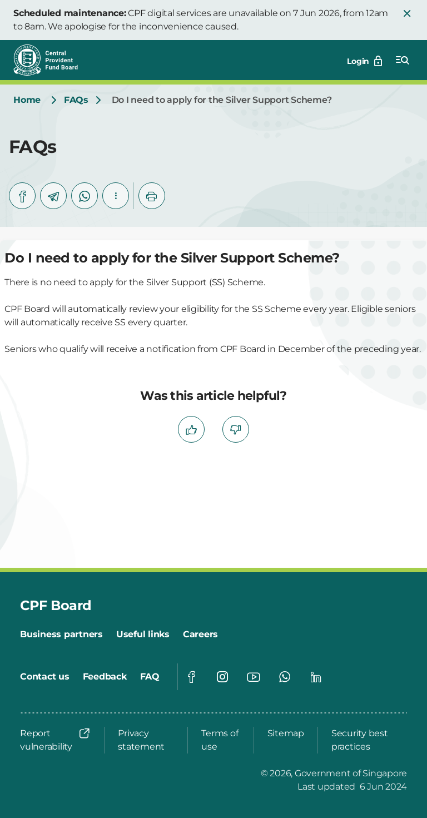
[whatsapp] (84, 195)
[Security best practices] (365, 740)
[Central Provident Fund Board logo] (52, 60)
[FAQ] (150, 676)
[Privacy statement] (146, 740)
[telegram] (53, 195)
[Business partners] (61, 634)
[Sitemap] (285, 733)
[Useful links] (143, 634)
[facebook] (22, 195)
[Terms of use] (220, 740)
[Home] (27, 100)
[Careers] (200, 634)
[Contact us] (44, 676)
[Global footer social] (191, 676)
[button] (407, 13)
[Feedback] (105, 676)
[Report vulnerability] (55, 740)
